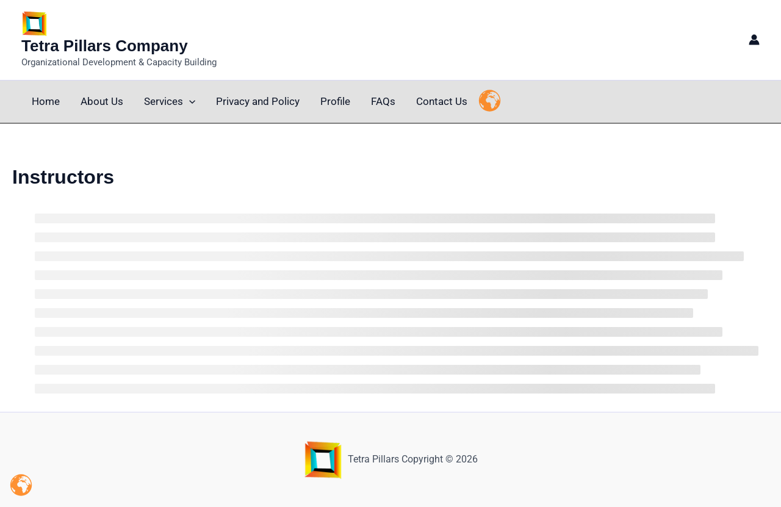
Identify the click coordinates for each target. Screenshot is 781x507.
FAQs (383, 101)
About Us (102, 101)
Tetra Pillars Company (104, 46)
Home (46, 101)
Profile (335, 101)
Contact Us (441, 101)
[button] (189, 102)
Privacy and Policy (258, 101)
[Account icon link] (754, 39)
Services (169, 102)
